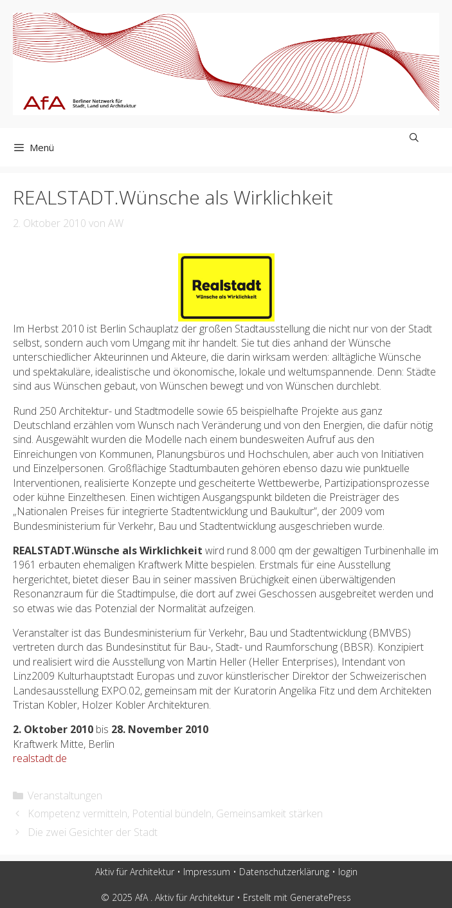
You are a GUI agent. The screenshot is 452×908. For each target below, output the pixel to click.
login (347, 872)
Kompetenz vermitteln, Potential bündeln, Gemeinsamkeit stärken (175, 813)
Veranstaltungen (65, 795)
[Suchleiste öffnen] (414, 137)
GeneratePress (320, 897)
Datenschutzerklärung (284, 872)
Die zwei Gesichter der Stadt (93, 832)
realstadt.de (40, 758)
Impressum (206, 872)
